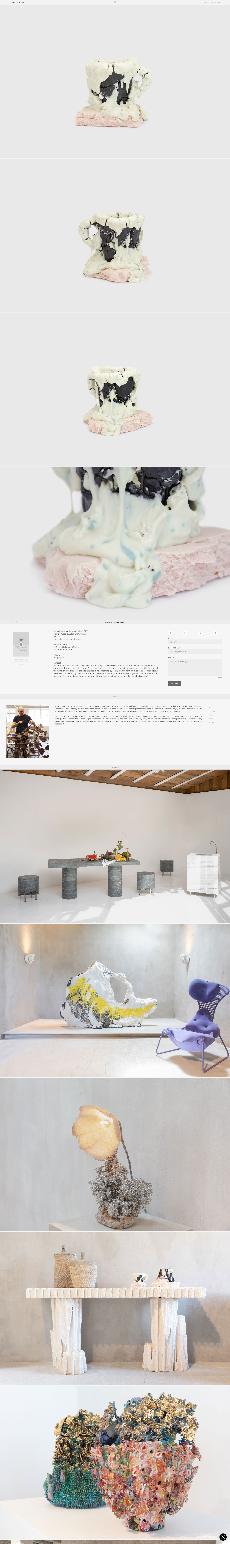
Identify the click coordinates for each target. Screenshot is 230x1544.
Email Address (174, 648)
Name (171, 638)
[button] (223, 1537)
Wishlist (205, 2)
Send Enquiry (174, 683)
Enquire (171, 658)
